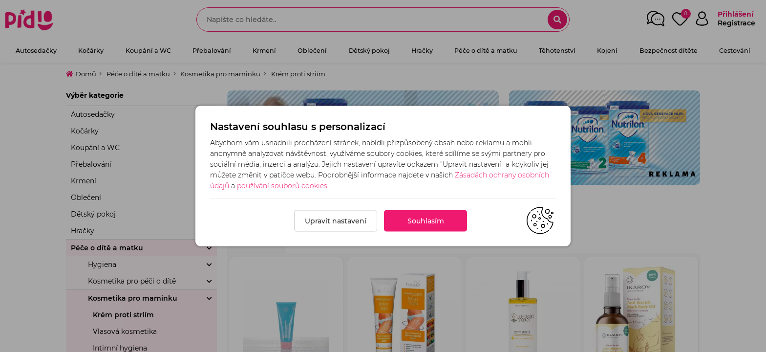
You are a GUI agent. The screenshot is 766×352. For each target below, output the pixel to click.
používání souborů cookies (282, 185)
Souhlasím (425, 221)
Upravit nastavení (335, 221)
